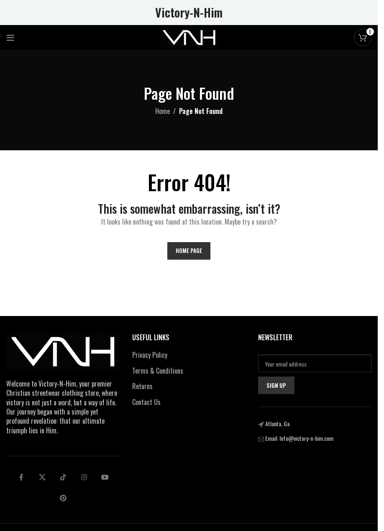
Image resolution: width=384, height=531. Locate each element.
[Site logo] (189, 37)
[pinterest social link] (63, 498)
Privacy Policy (149, 354)
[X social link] (42, 477)
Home (162, 111)
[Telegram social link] (105, 477)
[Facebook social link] (21, 477)
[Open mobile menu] (10, 37)
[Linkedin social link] (84, 477)
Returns (142, 386)
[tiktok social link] (63, 477)
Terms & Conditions (157, 370)
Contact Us (146, 402)
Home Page (189, 250)
